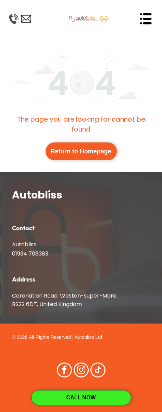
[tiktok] (97, 370)
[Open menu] (145, 19)
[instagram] (81, 370)
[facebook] (64, 370)
